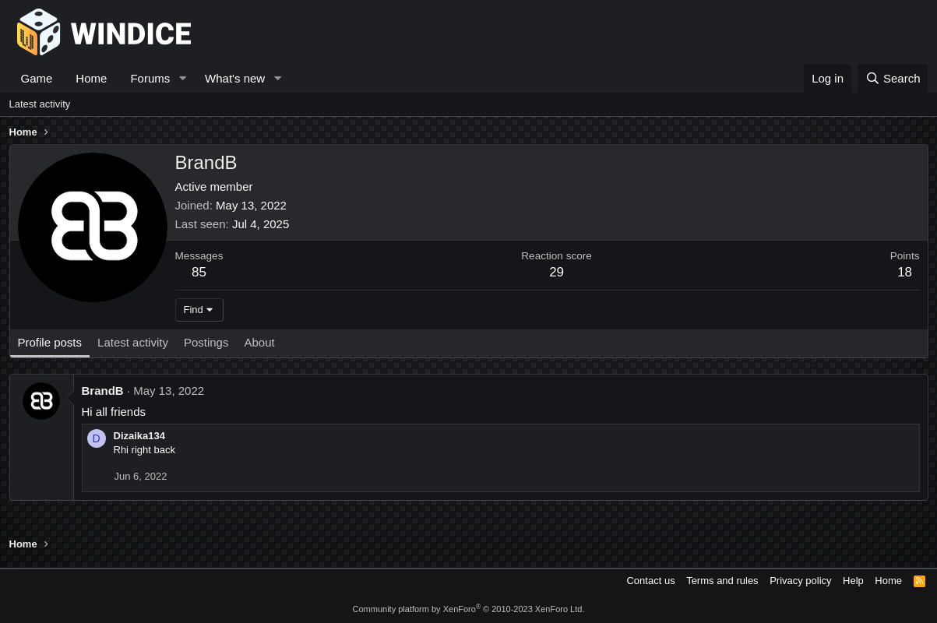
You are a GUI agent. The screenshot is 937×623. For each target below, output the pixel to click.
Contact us (650, 580)
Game (37, 78)
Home (91, 78)
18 (904, 272)
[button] (182, 78)
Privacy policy (800, 580)
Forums (150, 78)
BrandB (103, 390)
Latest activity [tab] (132, 342)
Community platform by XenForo (469, 609)
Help (853, 580)
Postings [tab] (206, 342)
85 (199, 272)
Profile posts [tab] (50, 342)
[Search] (893, 78)
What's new (235, 78)
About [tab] (259, 342)
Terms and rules (722, 580)
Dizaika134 (140, 436)
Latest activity (40, 104)
